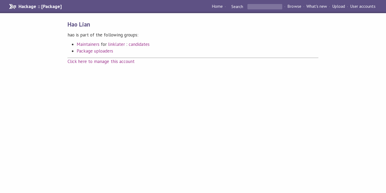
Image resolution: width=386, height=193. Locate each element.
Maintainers (88, 44)
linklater (116, 44)
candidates (139, 44)
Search (237, 6)
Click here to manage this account (101, 61)
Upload (338, 6)
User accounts (363, 6)
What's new (316, 6)
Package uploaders (95, 51)
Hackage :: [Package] (39, 6)
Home (217, 6)
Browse (294, 6)
